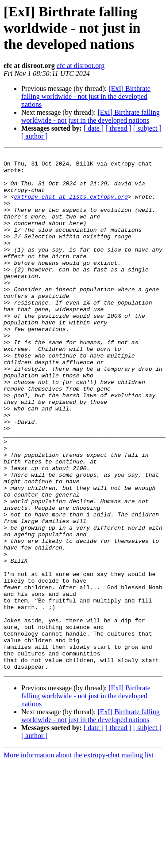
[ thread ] (118, 128)
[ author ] (34, 136)
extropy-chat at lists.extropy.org (70, 206)
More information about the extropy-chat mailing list (79, 858)
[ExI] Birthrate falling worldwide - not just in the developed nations (86, 96)
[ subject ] (147, 128)
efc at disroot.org (81, 65)
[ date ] (94, 128)
